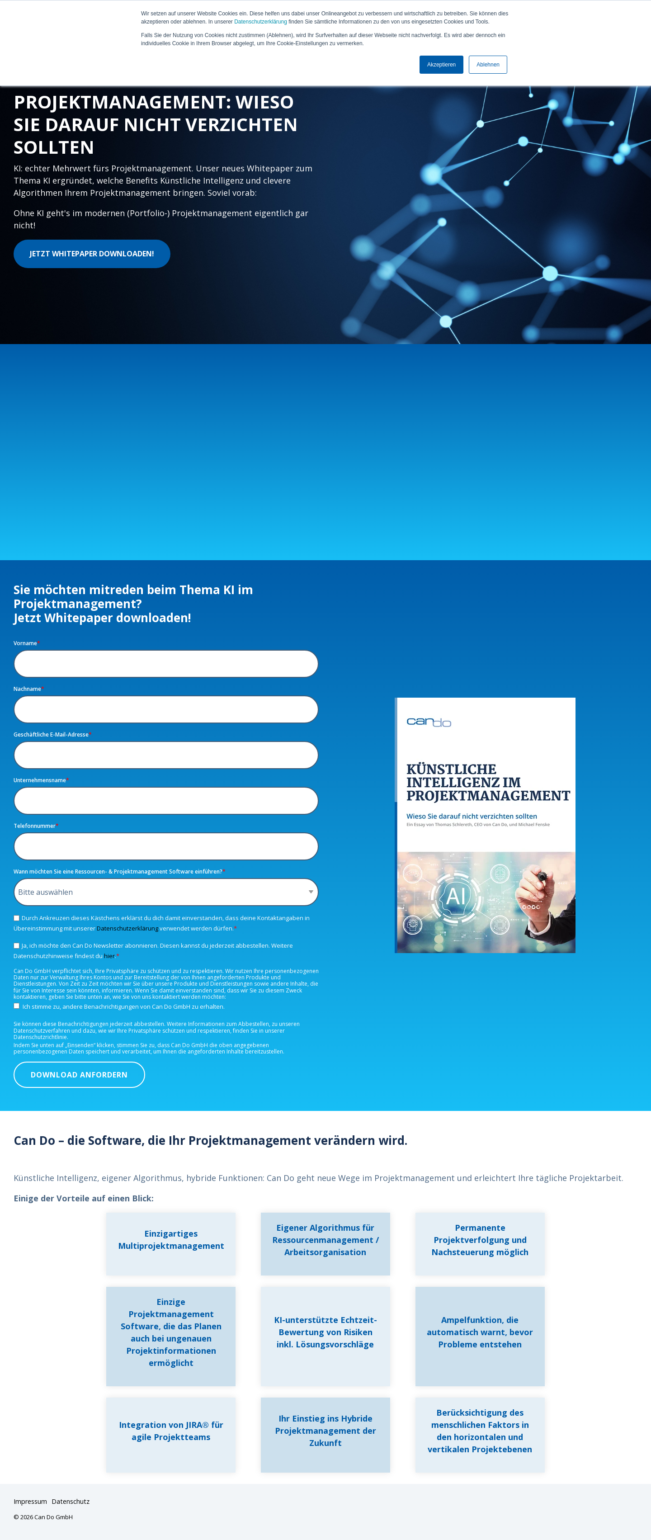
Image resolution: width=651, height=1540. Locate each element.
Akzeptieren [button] (441, 64)
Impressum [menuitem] (30, 1501)
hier (109, 956)
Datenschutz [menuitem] (71, 1501)
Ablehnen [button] (488, 64)
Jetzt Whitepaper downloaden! (92, 254)
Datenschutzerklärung (260, 22)
